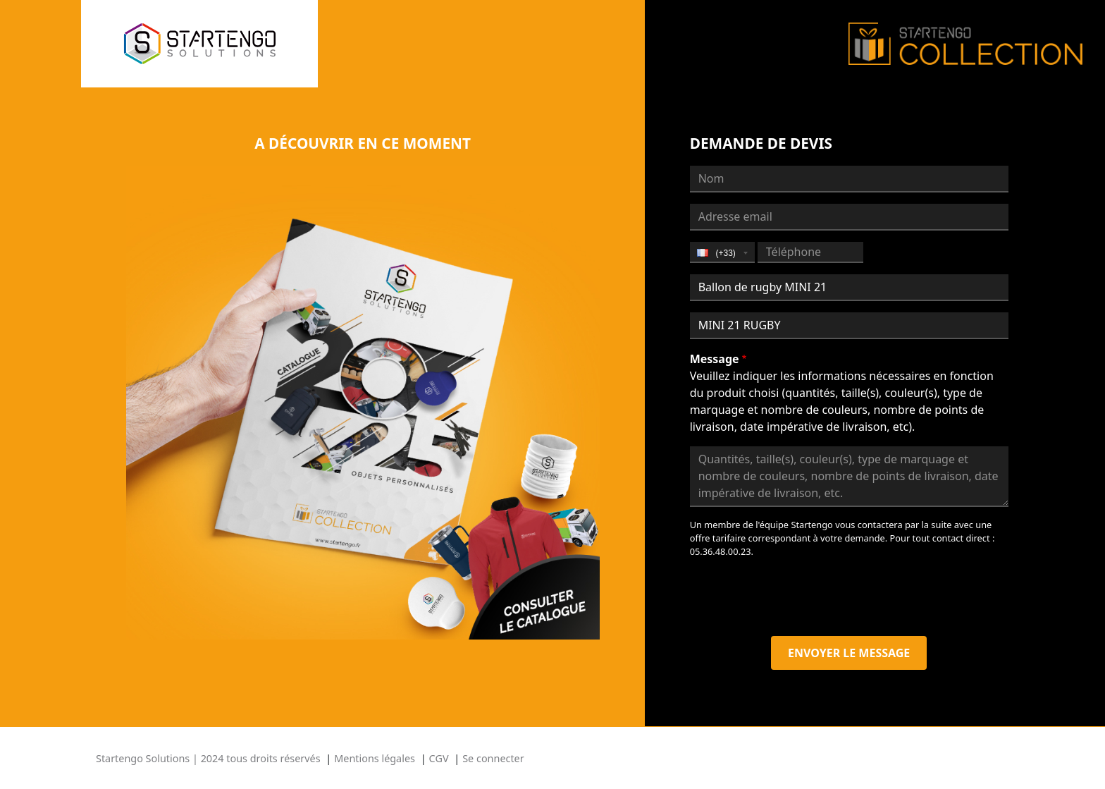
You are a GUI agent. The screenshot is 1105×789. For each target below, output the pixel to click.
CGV (439, 758)
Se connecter (493, 758)
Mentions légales (374, 758)
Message (714, 359)
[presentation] (797, 597)
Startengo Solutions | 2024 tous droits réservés (208, 758)
